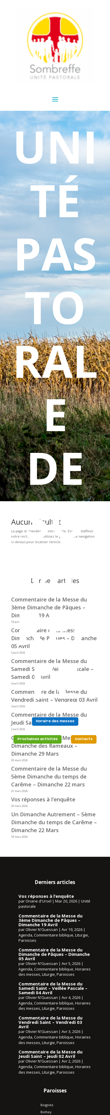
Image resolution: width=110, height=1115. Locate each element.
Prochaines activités (37, 739)
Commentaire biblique (53, 935)
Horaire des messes (55, 721)
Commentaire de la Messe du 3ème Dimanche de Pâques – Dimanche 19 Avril (50, 920)
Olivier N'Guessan (42, 929)
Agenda (25, 935)
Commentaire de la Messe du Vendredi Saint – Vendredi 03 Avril (50, 1022)
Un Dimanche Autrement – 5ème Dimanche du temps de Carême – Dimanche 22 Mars (54, 822)
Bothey (46, 1112)
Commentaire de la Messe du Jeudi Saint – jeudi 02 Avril (50, 1054)
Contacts (84, 739)
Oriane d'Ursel (38, 901)
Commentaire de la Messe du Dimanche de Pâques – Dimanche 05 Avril (54, 954)
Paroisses (27, 940)
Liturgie (81, 935)
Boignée (46, 1105)
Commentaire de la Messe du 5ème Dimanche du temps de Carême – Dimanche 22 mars (49, 776)
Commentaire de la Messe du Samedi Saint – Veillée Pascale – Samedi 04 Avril (52, 988)
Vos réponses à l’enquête (43, 799)
